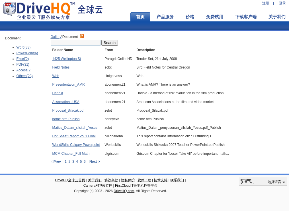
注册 (265, 3)
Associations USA (65, 102)
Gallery (56, 37)
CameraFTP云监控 (97, 186)
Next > (94, 162)
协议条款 (111, 180)
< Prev (56, 162)
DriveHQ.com (124, 191)
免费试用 (214, 17)
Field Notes (61, 67)
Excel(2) (23, 59)
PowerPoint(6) (27, 53)
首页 (140, 17)
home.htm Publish (66, 119)
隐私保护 (128, 180)
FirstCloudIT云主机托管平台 (136, 186)
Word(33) (24, 47)
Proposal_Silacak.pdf (68, 110)
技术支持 (160, 180)
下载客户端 (246, 17)
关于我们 (95, 180)
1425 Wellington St (66, 59)
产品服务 (165, 17)
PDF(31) (23, 65)
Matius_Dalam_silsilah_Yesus (74, 128)
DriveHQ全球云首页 (70, 180)
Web (55, 76)
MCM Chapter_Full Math (71, 154)
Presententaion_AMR (68, 85)
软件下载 (144, 180)
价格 (190, 17)
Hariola (57, 93)
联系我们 (177, 180)
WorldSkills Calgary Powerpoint (76, 145)
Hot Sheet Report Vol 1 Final (74, 136)
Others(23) (25, 76)
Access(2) (24, 70)
